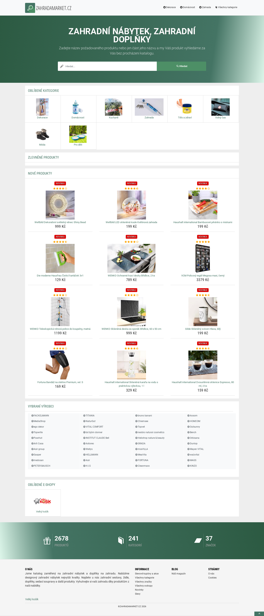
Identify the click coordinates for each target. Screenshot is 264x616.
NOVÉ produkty (40, 173)
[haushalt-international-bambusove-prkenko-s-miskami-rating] (203, 189)
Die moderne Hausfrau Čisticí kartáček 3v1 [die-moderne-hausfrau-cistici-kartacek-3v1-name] (60, 275)
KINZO (192, 466)
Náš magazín (179, 573)
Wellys (88, 449)
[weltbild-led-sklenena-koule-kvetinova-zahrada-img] (132, 205)
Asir (86, 460)
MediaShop (38, 421)
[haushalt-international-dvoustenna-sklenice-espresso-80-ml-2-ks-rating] (203, 349)
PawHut (36, 438)
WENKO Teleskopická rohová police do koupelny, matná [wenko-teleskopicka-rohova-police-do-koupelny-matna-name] (60, 328)
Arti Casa (37, 443)
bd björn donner (92, 432)
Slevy (137, 594)
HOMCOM (193, 421)
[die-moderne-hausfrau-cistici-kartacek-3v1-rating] (60, 242)
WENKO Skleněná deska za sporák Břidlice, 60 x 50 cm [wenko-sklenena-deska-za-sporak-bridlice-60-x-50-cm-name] (131, 328)
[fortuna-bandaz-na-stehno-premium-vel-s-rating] (60, 349)
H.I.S (87, 466)
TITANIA (88, 415)
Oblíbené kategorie (43, 91)
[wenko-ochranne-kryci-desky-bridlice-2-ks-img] (132, 258)
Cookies (212, 577)
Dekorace (169, 7)
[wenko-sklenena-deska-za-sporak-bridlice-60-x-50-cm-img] (132, 311)
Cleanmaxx (142, 466)
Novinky (139, 589)
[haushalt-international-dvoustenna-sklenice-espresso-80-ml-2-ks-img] (203, 365)
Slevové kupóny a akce (147, 573)
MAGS (191, 460)
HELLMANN (90, 454)
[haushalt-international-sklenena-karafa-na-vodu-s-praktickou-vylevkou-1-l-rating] (132, 349)
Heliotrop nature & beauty (149, 438)
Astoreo (88, 443)
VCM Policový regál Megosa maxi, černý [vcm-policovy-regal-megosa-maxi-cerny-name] (202, 275)
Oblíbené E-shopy (41, 485)
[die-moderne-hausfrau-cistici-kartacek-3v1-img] (60, 258)
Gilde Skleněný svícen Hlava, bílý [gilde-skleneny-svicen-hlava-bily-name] (203, 328)
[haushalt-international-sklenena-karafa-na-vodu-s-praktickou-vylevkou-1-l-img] (132, 365)
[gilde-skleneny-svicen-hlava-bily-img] (203, 311)
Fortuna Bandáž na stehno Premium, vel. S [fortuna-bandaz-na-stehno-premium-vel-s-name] (60, 382)
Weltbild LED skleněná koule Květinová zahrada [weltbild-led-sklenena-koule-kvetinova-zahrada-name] (131, 222)
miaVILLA (141, 449)
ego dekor (37, 426)
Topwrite (37, 432)
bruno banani (143, 415)
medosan (37, 460)
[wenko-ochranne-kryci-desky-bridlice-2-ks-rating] (132, 242)
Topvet (140, 426)
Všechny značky (143, 581)
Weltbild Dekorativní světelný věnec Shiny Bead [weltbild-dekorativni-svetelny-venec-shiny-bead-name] (60, 222)
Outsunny (193, 426)
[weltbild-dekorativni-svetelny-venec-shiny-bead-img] (60, 205)
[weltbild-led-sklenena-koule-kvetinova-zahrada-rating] (132, 189)
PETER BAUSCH (40, 466)
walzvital (193, 454)
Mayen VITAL (195, 449)
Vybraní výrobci (41, 406)
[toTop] (259, 614)
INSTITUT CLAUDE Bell (96, 438)
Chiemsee (141, 421)
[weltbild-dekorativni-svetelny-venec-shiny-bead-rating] (60, 189)
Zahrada (205, 7)
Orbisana (193, 438)
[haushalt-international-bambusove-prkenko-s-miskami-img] (203, 205)
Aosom (192, 415)
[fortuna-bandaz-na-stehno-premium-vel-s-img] (60, 365)
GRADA (140, 443)
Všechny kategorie (226, 7)
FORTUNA (141, 460)
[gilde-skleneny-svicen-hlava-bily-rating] (203, 295)
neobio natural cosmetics (149, 432)
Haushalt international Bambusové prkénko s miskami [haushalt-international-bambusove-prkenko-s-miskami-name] (202, 222)
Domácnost (187, 7)
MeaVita (141, 454)
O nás (211, 573)
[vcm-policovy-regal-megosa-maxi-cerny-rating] (203, 242)
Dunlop (192, 443)
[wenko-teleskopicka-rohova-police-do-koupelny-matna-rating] (60, 295)
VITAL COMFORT (93, 426)
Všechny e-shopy (144, 585)
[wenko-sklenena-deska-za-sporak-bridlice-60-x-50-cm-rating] (132, 295)
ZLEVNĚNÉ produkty (43, 157)
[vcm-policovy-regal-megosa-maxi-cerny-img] (203, 258)
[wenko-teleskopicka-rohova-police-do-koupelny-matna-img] (60, 311)
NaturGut (89, 421)
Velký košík (31, 599)
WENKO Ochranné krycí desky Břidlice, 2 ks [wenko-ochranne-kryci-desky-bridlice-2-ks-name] (131, 275)
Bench (191, 432)
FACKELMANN (40, 415)
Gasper (36, 454)
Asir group (38, 449)
